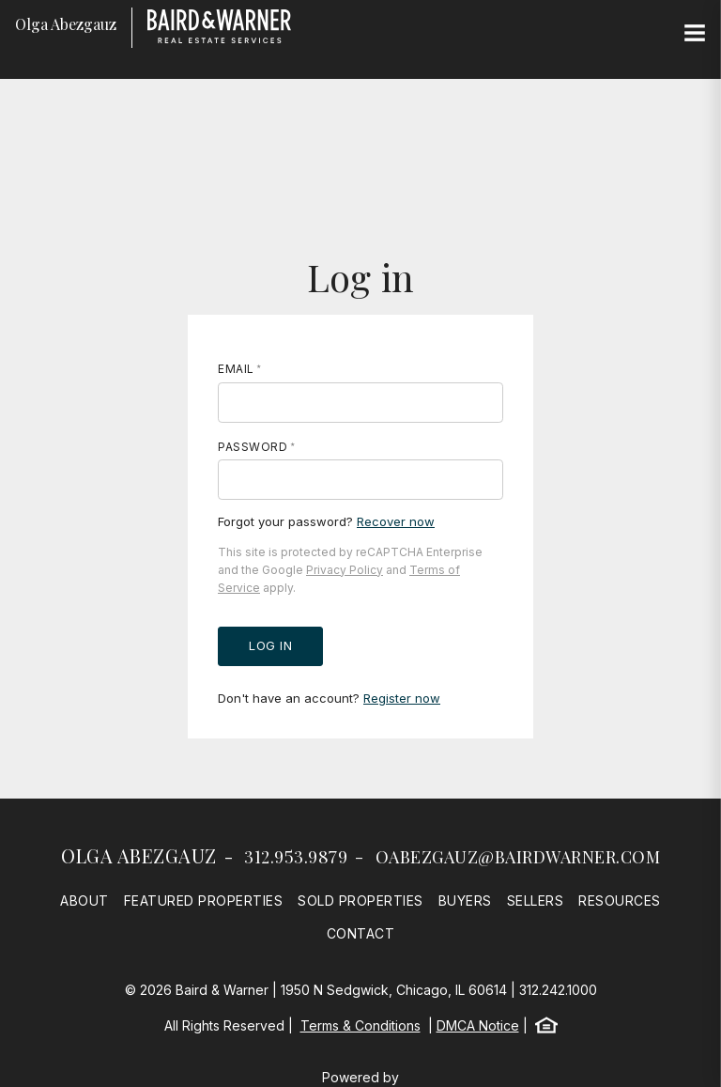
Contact (361, 933)
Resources (619, 900)
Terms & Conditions (360, 1025)
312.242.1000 (558, 990)
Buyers (465, 900)
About (84, 900)
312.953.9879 (295, 857)
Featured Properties (204, 900)
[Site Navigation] (694, 33)
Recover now (396, 521)
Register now (401, 698)
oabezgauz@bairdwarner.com (518, 857)
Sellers (535, 900)
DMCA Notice (478, 1025)
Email (236, 369)
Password (252, 447)
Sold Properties (360, 900)
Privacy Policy (344, 570)
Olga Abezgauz (139, 855)
